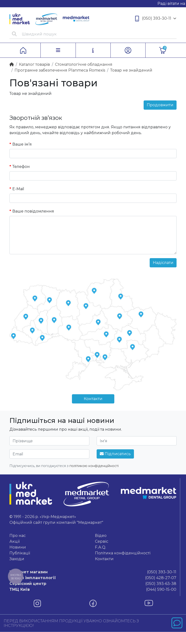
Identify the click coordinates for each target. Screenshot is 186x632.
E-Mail (18, 189)
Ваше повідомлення (33, 211)
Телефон (21, 166)
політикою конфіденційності (94, 466)
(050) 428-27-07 (92, 578)
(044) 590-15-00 (92, 589)
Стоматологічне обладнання (83, 64)
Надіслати (163, 262)
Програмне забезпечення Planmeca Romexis (60, 70)
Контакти (93, 398)
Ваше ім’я (22, 144)
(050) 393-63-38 (92, 584)
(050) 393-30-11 (155, 18)
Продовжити (160, 105)
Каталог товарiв (34, 64)
